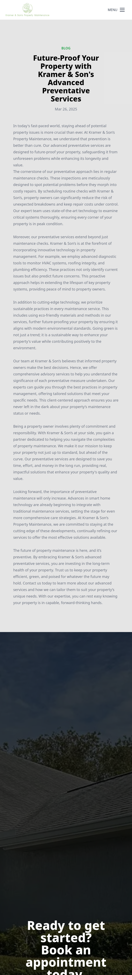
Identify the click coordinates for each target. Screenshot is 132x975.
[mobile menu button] (122, 10)
